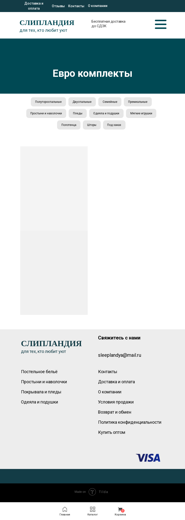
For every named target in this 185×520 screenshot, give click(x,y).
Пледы (77, 114)
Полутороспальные (47, 102)
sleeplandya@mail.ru (119, 357)
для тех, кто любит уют (43, 30)
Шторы (91, 126)
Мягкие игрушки (142, 114)
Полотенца (68, 126)
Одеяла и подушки (107, 114)
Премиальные (138, 102)
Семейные (110, 102)
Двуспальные (81, 102)
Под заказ (115, 126)
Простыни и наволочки (45, 114)
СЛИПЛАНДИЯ (47, 22)
